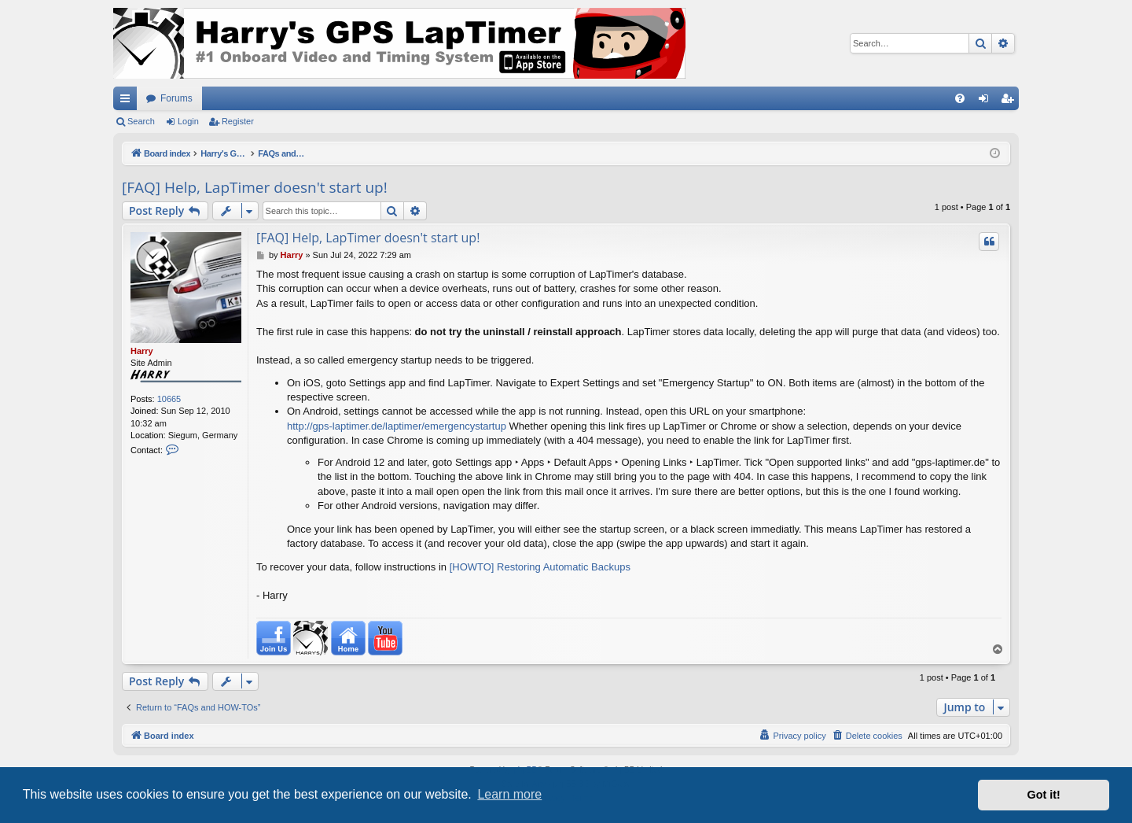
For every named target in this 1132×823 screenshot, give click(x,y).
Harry (141, 351)
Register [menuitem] (1010, 101)
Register (238, 121)
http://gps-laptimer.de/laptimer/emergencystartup (396, 426)
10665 (169, 399)
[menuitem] (960, 98)
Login (188, 121)
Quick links (128, 101)
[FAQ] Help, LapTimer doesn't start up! (255, 187)
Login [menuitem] (987, 101)
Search (141, 121)
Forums (176, 98)
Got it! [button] (1043, 794)
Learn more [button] (509, 794)
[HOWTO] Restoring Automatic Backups (540, 567)
